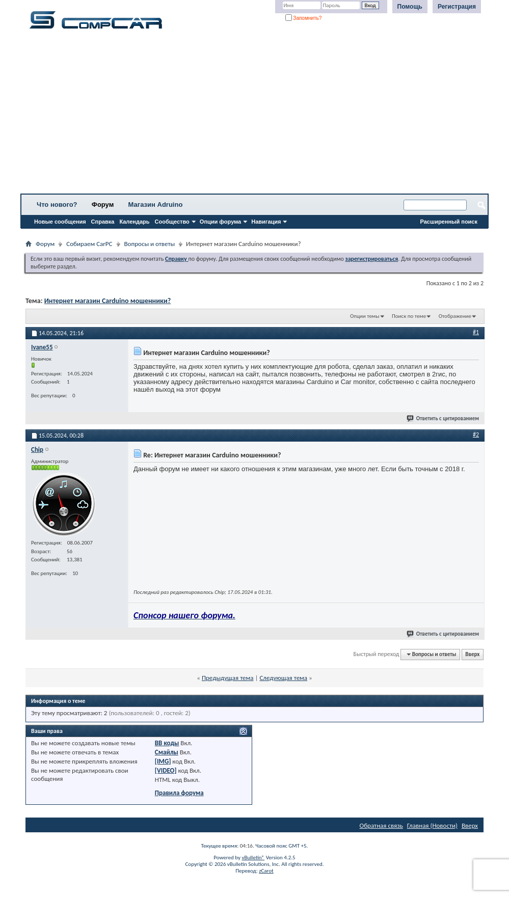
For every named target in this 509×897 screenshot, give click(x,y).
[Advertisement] (254, 114)
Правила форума (179, 793)
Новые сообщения (60, 222)
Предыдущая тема (228, 678)
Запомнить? (303, 18)
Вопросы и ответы (149, 244)
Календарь (134, 222)
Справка (103, 222)
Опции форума (220, 222)
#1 (476, 332)
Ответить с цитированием (443, 418)
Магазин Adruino (155, 204)
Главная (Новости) (432, 825)
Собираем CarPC (89, 244)
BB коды (167, 743)
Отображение (455, 316)
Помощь (409, 6)
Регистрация (457, 6)
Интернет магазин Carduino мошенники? (107, 300)
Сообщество (172, 222)
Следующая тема (283, 678)
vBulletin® (253, 857)
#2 (476, 434)
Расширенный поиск (448, 222)
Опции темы (365, 316)
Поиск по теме (409, 316)
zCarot (266, 870)
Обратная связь (381, 825)
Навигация (266, 222)
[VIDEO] (166, 770)
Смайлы (166, 752)
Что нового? (57, 204)
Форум (103, 204)
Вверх (472, 654)
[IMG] (163, 761)
